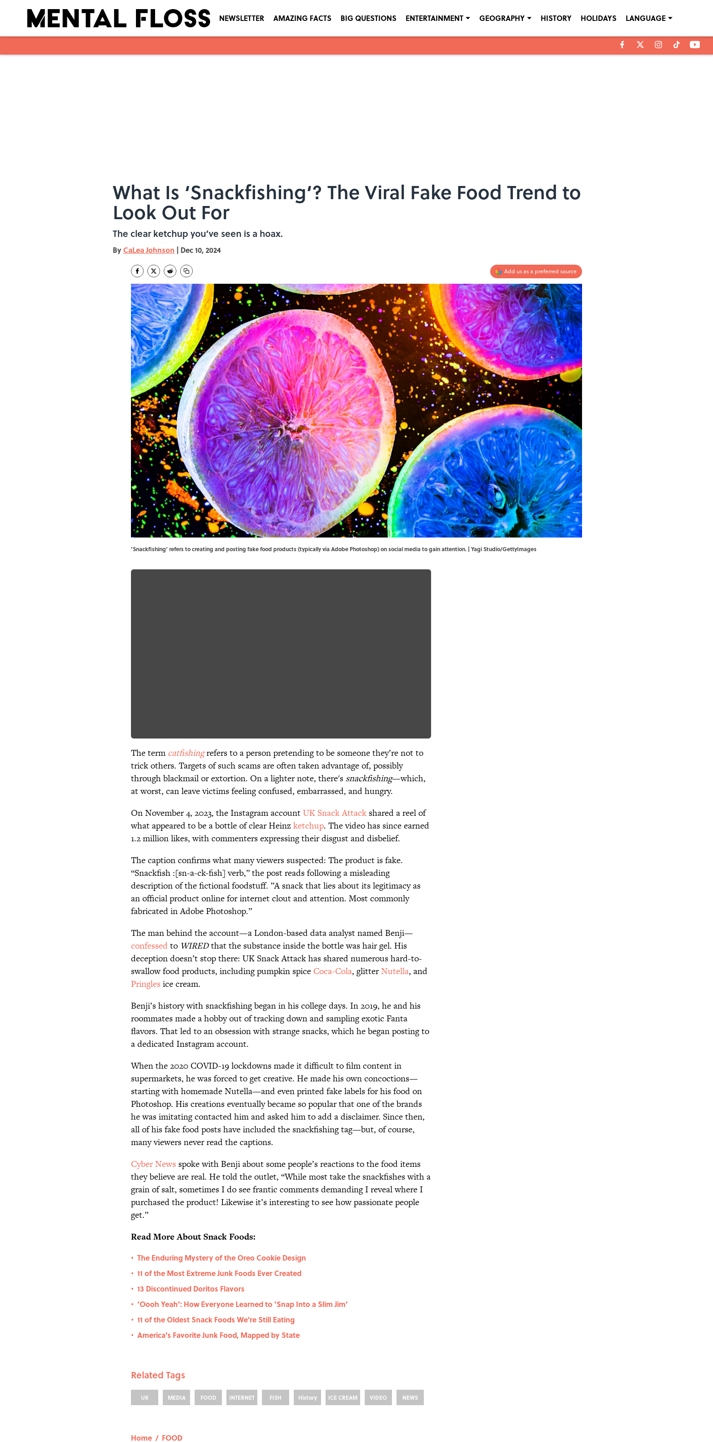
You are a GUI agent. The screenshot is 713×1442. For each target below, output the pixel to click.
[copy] (186, 271)
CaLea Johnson (149, 250)
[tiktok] (676, 44)
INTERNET (242, 1305)
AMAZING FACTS (302, 18)
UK (145, 1305)
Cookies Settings (529, 1420)
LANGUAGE (646, 18)
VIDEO (378, 1305)
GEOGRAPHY (502, 18)
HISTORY (556, 18)
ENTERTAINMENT (434, 18)
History (307, 1305)
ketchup (308, 825)
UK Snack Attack (335, 813)
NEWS (410, 1305)
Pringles (146, 984)
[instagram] (658, 44)
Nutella (395, 971)
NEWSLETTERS (373, 1407)
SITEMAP (366, 1420)
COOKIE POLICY (528, 1407)
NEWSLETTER (241, 18)
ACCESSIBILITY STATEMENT (284, 1420)
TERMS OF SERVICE (188, 1420)
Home (141, 1345)
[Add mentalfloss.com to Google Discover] (536, 271)
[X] (640, 44)
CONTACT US (265, 1407)
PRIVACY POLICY (449, 1407)
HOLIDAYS (599, 18)
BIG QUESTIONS (369, 18)
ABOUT (172, 1407)
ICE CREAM (342, 1305)
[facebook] (622, 44)
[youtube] (695, 44)
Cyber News (153, 1164)
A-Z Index (441, 1420)
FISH (275, 1305)
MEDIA (177, 1305)
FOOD (208, 1305)
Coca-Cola (332, 971)
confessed (149, 946)
